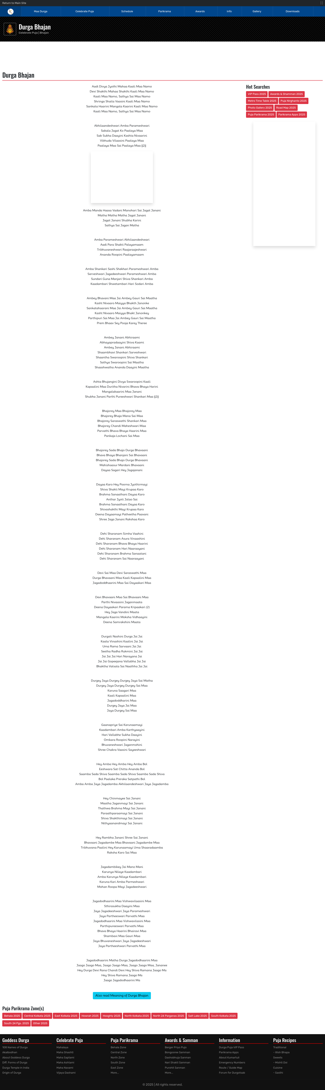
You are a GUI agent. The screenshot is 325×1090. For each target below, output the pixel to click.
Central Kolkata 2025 (37, 1015)
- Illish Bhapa (281, 1052)
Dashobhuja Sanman (178, 1057)
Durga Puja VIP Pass (231, 1047)
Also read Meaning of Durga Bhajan (121, 995)
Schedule (127, 11)
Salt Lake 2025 (197, 1015)
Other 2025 (40, 1023)
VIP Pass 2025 (257, 94)
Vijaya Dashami (66, 1072)
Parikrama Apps (229, 1052)
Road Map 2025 (286, 107)
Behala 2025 (12, 1015)
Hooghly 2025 (111, 1015)
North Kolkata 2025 (137, 1015)
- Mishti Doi (280, 1062)
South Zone (118, 1062)
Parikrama (164, 11)
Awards (200, 11)
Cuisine (278, 1067)
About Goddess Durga (16, 1057)
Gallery (257, 11)
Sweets (278, 1057)
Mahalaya (62, 1047)
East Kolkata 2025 (66, 1015)
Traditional (279, 1047)
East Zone (117, 1067)
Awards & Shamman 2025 (286, 94)
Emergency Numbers (232, 1062)
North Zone (118, 1057)
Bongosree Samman (177, 1052)
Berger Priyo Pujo (176, 1047)
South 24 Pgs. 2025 (16, 1023)
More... (115, 1072)
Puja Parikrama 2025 (261, 114)
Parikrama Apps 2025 (291, 114)
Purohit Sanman (175, 1067)
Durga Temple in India (15, 1067)
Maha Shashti (65, 1052)
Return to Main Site (14, 3)
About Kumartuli (229, 1057)
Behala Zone (118, 1047)
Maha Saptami (65, 1057)
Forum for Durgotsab (232, 1072)
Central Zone (119, 1052)
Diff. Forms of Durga (14, 1062)
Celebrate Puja (84, 11)
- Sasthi (278, 1072)
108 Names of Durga (15, 1047)
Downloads (293, 11)
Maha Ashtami (65, 1062)
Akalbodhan (9, 1052)
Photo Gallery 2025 (260, 107)
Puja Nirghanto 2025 (294, 100)
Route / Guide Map (230, 1067)
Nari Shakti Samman (177, 1062)
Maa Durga (40, 11)
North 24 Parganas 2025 (168, 1015)
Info (229, 11)
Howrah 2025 (89, 1015)
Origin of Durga (11, 1072)
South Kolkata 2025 (223, 1015)
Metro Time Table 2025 (262, 100)
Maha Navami (65, 1067)
